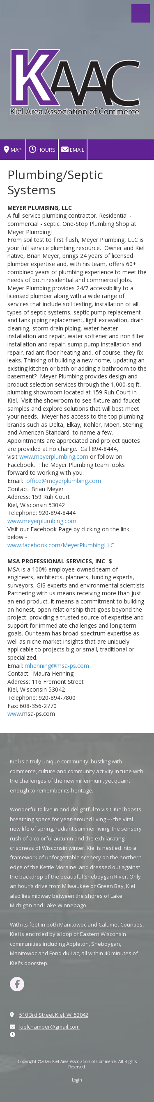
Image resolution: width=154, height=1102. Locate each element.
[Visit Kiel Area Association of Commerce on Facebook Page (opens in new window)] (17, 984)
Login (77, 1080)
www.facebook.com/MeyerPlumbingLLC (60, 545)
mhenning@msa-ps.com (57, 665)
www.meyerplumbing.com (53, 456)
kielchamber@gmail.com (49, 1026)
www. (14, 713)
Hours (42, 150)
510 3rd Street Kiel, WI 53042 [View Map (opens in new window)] (53, 1014)
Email (72, 150)
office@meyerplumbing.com (63, 481)
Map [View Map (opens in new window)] (13, 150)
